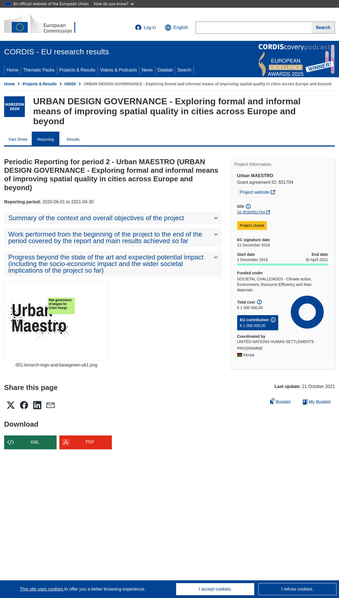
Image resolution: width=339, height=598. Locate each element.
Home (12, 70)
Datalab (165, 70)
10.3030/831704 (251, 212)
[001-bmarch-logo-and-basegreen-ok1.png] (56, 321)
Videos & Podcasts (118, 70)
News (147, 70)
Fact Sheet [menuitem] (18, 139)
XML (34, 442)
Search (184, 70)
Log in (145, 27)
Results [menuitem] (73, 139)
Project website (258, 191)
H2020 (70, 84)
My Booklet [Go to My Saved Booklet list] (317, 402)
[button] (176, 27)
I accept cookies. (215, 589)
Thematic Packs (39, 70)
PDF (90, 442)
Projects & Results (77, 70)
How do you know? (114, 3)
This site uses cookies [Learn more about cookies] (42, 589)
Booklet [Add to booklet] (280, 401)
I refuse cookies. (297, 589)
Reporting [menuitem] (45, 139)
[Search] (323, 28)
